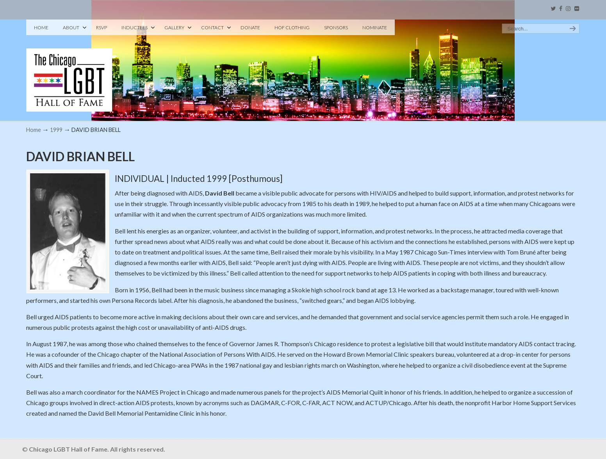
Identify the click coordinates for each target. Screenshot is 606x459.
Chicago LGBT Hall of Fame (69, 67)
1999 (56, 129)
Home (33, 129)
